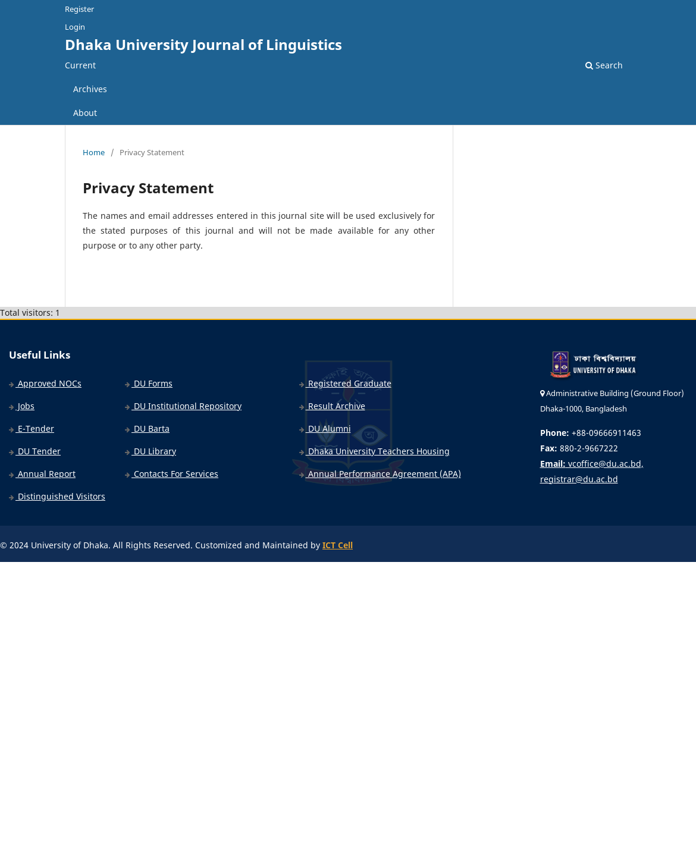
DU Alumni (325, 428)
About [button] (85, 112)
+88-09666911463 (590, 432)
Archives (90, 89)
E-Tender (31, 428)
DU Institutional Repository (183, 406)
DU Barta (147, 428)
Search (604, 65)
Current (80, 65)
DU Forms (149, 383)
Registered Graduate (345, 383)
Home (94, 152)
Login (75, 26)
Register (79, 9)
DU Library (150, 451)
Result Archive (332, 406)
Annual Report (42, 473)
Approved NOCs (45, 383)
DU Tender (35, 451)
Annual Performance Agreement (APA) (380, 473)
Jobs (22, 406)
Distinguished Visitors (57, 496)
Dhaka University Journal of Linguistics (203, 44)
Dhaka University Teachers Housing (374, 451)
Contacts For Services (171, 473)
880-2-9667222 (579, 448)
